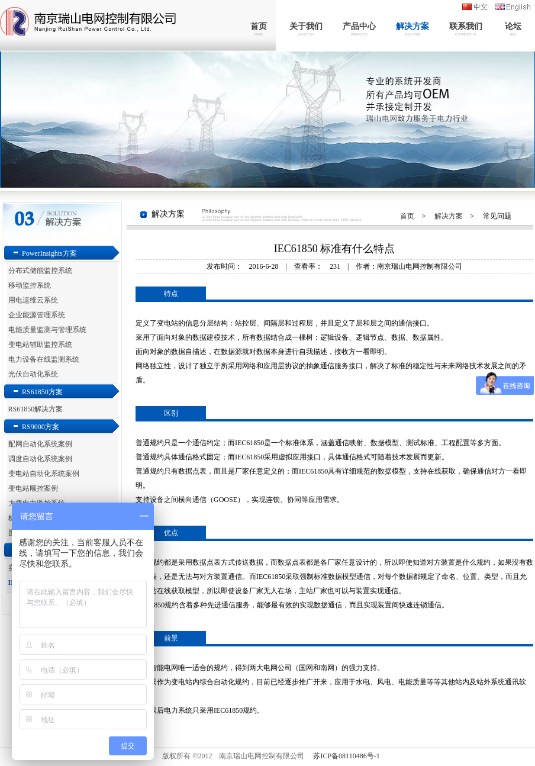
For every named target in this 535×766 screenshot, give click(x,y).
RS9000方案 (40, 427)
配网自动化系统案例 (40, 444)
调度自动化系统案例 (40, 459)
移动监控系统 (29, 285)
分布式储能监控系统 (40, 270)
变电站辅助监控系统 (40, 344)
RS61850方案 (42, 392)
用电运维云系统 (33, 300)
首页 (407, 216)
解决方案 (448, 216)
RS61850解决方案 (35, 409)
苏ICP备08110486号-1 (346, 756)
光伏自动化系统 (33, 374)
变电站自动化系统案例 (43, 473)
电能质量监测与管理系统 (47, 330)
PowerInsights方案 (49, 253)
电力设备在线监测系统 (43, 359)
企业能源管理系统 (36, 315)
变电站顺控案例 (33, 488)
